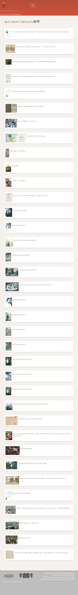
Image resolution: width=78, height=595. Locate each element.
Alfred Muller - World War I (18, 151)
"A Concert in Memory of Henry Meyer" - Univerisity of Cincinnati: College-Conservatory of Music (40, 32)
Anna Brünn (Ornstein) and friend (22, 359)
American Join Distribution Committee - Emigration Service (30, 195)
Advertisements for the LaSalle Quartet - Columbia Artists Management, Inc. (34, 61)
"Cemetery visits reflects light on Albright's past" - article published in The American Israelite (41, 553)
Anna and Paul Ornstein (20, 210)
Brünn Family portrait (24, 538)
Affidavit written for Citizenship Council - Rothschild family (28, 91)
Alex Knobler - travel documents (36, 136)
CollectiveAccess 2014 (15, 581)
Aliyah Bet (15, 166)
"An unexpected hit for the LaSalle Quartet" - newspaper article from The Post (42, 478)
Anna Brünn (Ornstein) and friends (22, 389)
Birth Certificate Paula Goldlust (21, 493)
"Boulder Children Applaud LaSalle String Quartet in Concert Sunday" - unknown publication (43, 508)
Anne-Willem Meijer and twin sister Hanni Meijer (32, 463)
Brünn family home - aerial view (29, 523)
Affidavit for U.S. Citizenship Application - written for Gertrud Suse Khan (33, 76)
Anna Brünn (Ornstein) (19, 300)
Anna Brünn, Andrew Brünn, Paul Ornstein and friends (35, 285)
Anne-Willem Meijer (26, 448)
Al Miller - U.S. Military (19, 181)
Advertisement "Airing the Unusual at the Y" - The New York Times (35, 47)
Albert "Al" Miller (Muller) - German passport (30, 106)
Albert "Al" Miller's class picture (26, 121)
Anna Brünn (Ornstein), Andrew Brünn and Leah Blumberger (31, 404)
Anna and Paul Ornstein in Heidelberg (25, 240)
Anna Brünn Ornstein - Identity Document (30, 419)
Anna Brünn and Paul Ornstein (21, 255)
